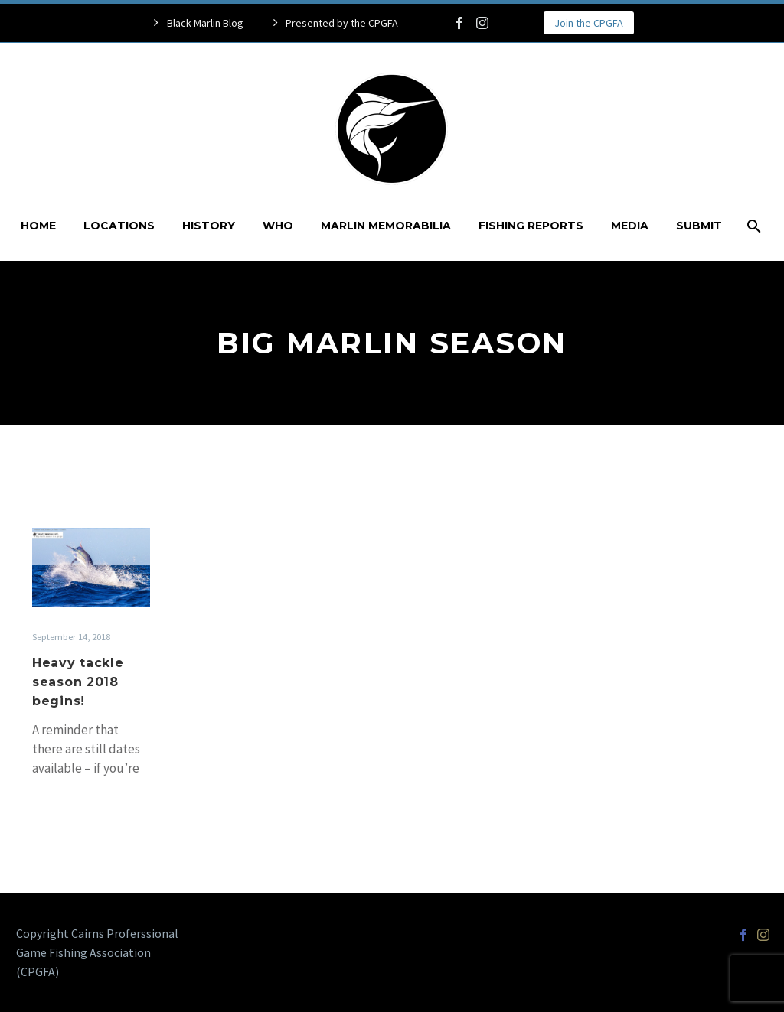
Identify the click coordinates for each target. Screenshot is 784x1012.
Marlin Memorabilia (386, 226)
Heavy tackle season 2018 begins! (77, 682)
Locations (119, 226)
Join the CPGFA (588, 23)
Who (278, 226)
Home (38, 226)
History (208, 226)
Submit (699, 226)
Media (629, 226)
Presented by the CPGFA (342, 23)
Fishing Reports (531, 226)
